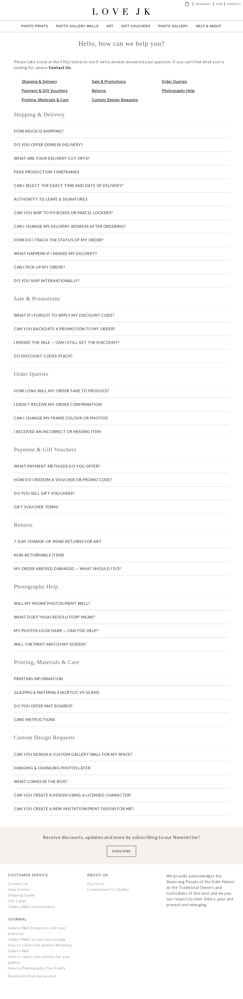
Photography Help (178, 90)
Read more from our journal (32, 976)
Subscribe (121, 851)
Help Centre (19, 889)
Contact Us (234, 3)
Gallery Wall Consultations (31, 906)
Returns (99, 90)
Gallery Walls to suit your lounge (36, 939)
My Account (203, 3)
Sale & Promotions (109, 81)
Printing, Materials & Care (45, 100)
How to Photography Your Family (37, 968)
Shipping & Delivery (39, 81)
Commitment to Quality (108, 889)
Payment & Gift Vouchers (45, 90)
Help (219, 3)
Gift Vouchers (135, 26)
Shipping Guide (21, 895)
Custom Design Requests (115, 100)
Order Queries (174, 81)
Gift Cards (17, 901)
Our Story (96, 883)
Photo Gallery (173, 26)
